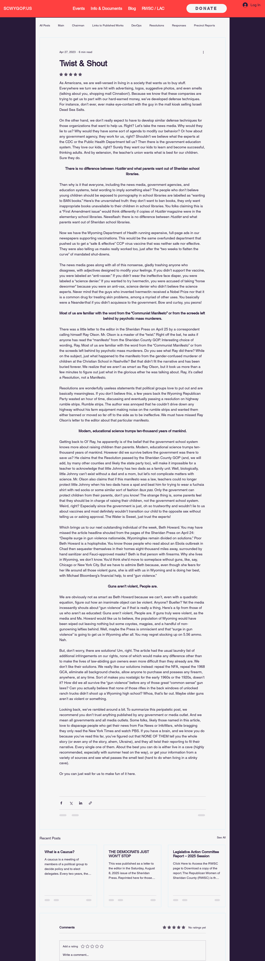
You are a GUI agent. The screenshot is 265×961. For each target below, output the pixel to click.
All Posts (45, 25)
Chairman (78, 25)
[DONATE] (206, 8)
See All (221, 837)
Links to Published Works (107, 25)
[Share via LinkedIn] (81, 803)
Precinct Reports (204, 25)
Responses (179, 25)
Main (61, 25)
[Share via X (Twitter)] (71, 803)
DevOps (136, 25)
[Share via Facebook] (61, 803)
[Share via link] (90, 803)
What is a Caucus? (59, 852)
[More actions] (203, 52)
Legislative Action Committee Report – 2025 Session (196, 854)
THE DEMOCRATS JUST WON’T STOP (129, 854)
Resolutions (156, 25)
